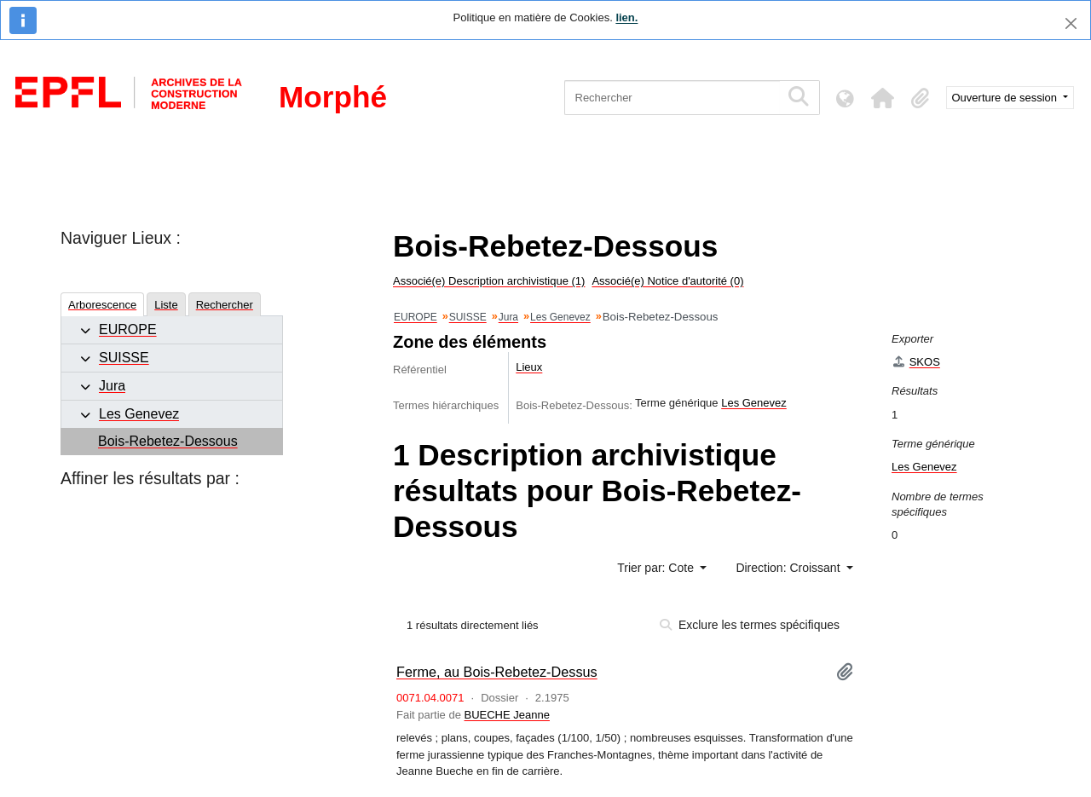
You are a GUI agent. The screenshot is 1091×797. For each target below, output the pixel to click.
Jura (112, 385)
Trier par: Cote (657, 568)
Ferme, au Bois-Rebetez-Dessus (496, 671)
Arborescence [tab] (102, 304)
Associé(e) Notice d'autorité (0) (667, 280)
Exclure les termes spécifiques (750, 625)
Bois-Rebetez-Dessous (168, 441)
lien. (626, 17)
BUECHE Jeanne (507, 714)
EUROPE (128, 329)
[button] (883, 98)
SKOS (916, 361)
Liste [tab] (165, 304)
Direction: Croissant (789, 568)
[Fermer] (1071, 23)
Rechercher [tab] (224, 304)
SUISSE (124, 357)
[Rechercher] (672, 97)
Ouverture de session (1006, 97)
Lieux (529, 367)
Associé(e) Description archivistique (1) (489, 280)
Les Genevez (139, 414)
